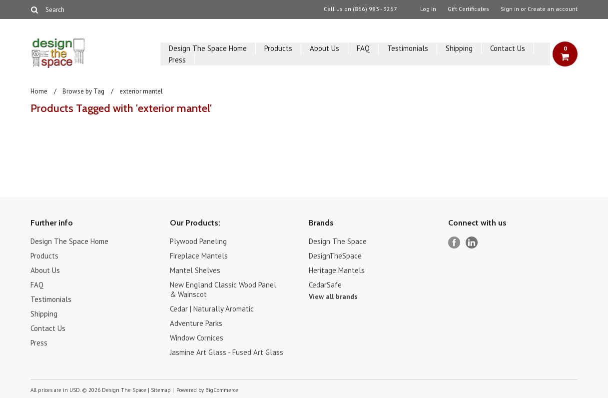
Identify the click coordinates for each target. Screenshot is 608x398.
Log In (428, 9)
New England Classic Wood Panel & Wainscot (223, 289)
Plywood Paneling (198, 241)
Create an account (553, 9)
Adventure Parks (196, 323)
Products (278, 48)
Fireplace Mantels (199, 255)
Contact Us (507, 48)
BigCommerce (221, 390)
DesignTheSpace (335, 255)
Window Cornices (196, 337)
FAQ (363, 48)
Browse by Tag (83, 91)
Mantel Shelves (195, 270)
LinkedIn (472, 242)
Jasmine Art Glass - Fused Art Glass (226, 352)
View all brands (333, 296)
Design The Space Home (208, 48)
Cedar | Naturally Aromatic (212, 309)
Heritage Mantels (337, 270)
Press (177, 59)
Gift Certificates (468, 9)
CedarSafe (325, 285)
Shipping (459, 48)
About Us (324, 48)
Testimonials (407, 48)
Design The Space (338, 241)
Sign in (510, 9)
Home (38, 91)
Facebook (454, 242)
